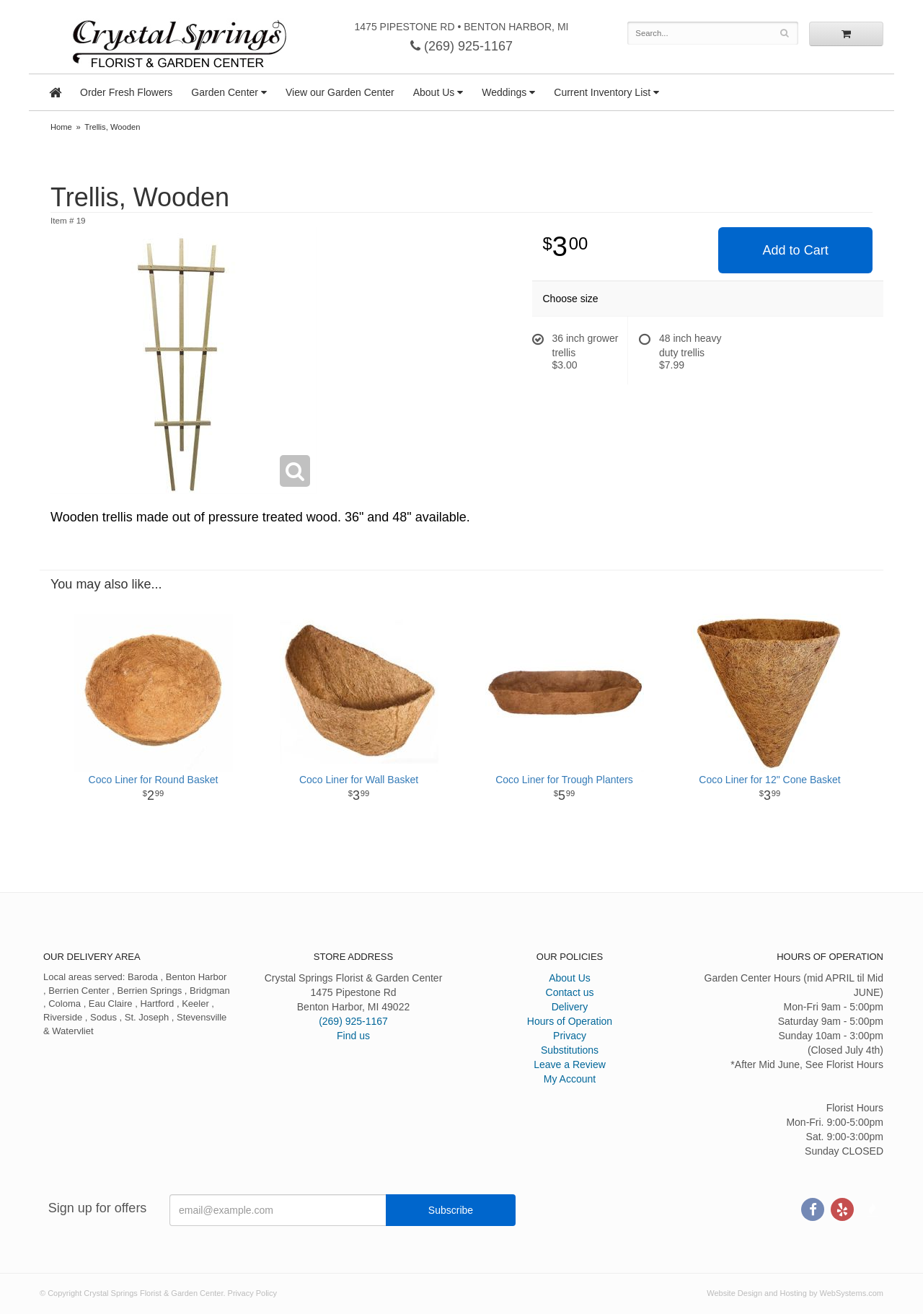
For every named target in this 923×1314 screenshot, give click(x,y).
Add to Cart (796, 250)
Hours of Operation (569, 1021)
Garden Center (224, 92)
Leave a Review (570, 1064)
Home (61, 127)
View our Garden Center (340, 92)
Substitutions (570, 1050)
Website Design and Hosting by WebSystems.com (795, 1293)
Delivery (570, 1007)
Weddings (504, 92)
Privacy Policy (252, 1293)
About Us (434, 92)
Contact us (570, 992)
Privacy (569, 1035)
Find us (353, 1035)
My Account (570, 1079)
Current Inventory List (602, 92)
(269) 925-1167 (461, 46)
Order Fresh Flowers (126, 92)
